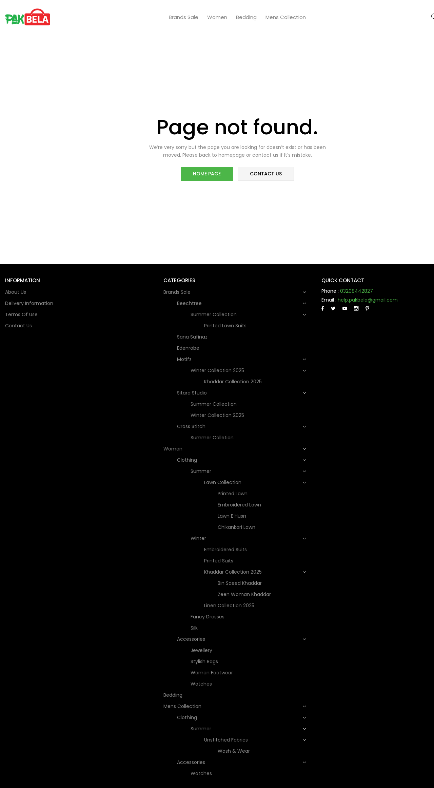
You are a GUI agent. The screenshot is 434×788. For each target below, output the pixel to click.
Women (217, 17)
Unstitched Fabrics (226, 739)
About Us (15, 292)
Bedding (246, 17)
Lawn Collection (223, 482)
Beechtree (190, 303)
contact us (265, 174)
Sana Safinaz (192, 336)
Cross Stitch (192, 426)
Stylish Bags (204, 661)
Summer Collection (214, 314)
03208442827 (356, 291)
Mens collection (285, 17)
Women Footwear (212, 672)
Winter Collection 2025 (218, 370)
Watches (201, 683)
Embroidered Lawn (239, 504)
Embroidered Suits (225, 549)
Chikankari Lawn (236, 527)
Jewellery (201, 650)
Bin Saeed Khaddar (240, 583)
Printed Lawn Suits (225, 325)
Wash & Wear (234, 751)
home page (207, 174)
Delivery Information (29, 303)
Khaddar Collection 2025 (233, 381)
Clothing (187, 460)
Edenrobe (188, 348)
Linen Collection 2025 (229, 605)
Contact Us (18, 325)
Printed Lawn (233, 493)
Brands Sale (183, 17)
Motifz (185, 359)
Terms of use (21, 314)
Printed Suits (218, 560)
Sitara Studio (192, 392)
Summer (202, 471)
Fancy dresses (207, 616)
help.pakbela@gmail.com (368, 299)
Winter (199, 538)
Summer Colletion (212, 437)
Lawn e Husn (232, 516)
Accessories (191, 639)
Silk (194, 627)
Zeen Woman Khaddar (244, 594)
